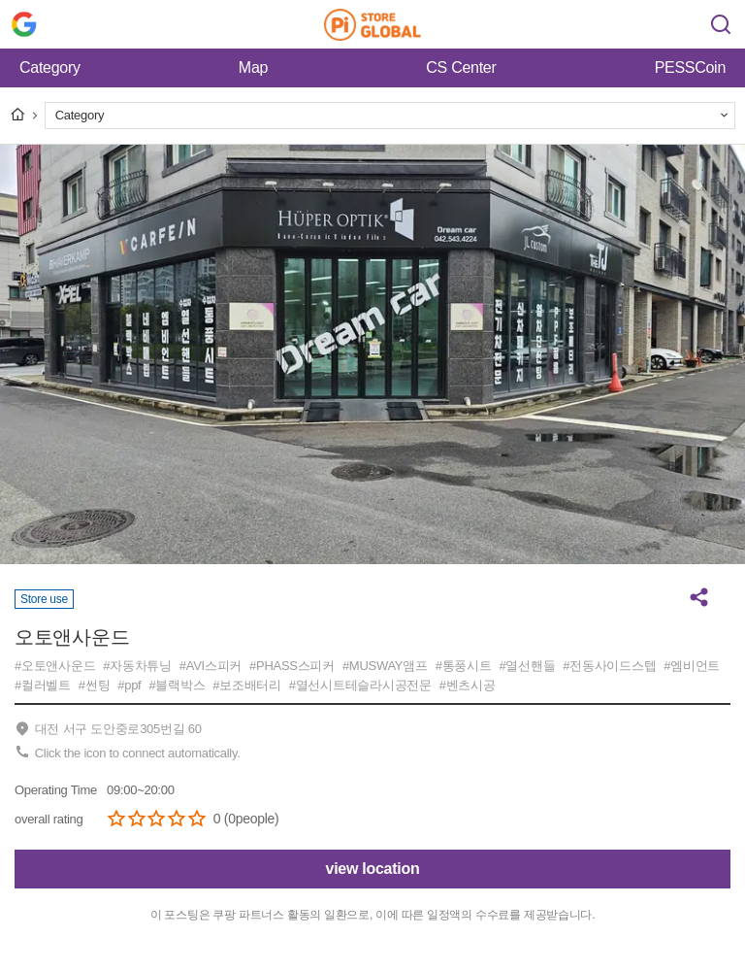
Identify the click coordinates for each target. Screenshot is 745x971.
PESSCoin (690, 67)
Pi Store (372, 24)
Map (253, 67)
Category (50, 67)
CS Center (461, 67)
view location (373, 868)
